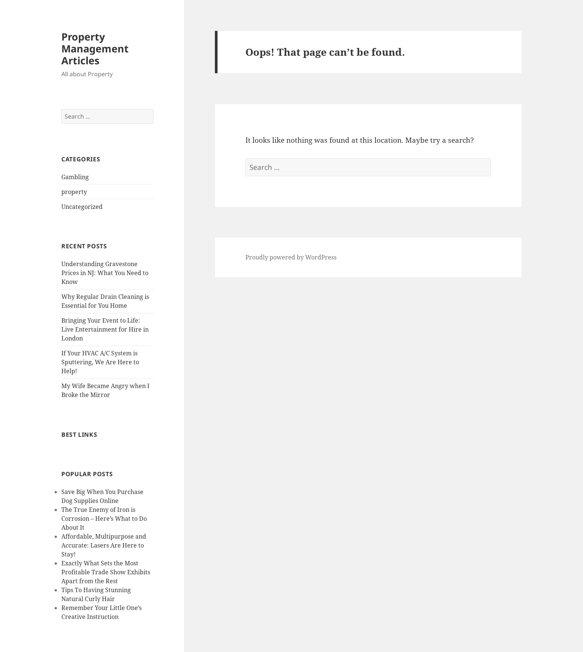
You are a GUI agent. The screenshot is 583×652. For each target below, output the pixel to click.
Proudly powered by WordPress (290, 257)
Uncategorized (82, 207)
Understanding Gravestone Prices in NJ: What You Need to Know (104, 273)
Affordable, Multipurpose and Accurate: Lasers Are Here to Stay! (103, 545)
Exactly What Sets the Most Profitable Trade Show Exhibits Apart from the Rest (105, 572)
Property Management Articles (95, 48)
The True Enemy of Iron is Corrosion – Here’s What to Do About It (104, 519)
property (74, 192)
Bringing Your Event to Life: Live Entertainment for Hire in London (105, 329)
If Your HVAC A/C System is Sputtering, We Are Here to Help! (100, 362)
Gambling (75, 177)
